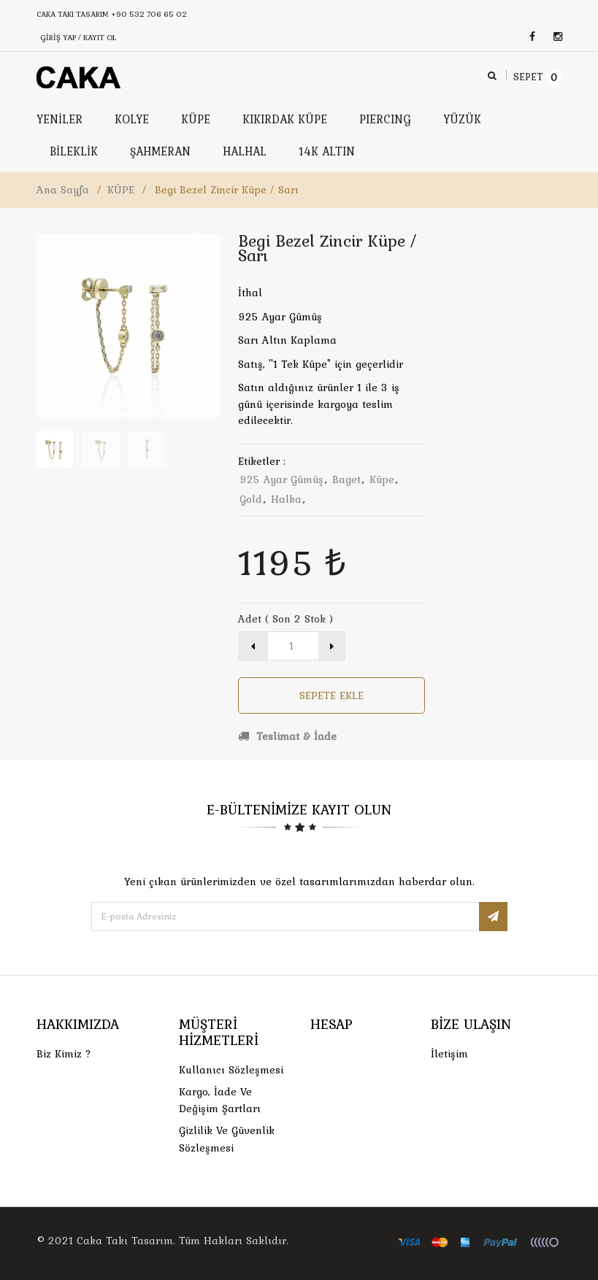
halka (286, 499)
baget (346, 479)
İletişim (449, 1054)
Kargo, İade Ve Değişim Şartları (220, 1100)
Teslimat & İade (287, 736)
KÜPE (120, 190)
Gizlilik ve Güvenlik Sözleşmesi (227, 1138)
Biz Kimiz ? (64, 1054)
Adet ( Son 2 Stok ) (285, 619)
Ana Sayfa (63, 190)
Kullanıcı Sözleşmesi (231, 1070)
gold (250, 499)
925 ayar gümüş (281, 479)
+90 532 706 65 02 (149, 14)
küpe (381, 479)
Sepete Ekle (331, 695)
